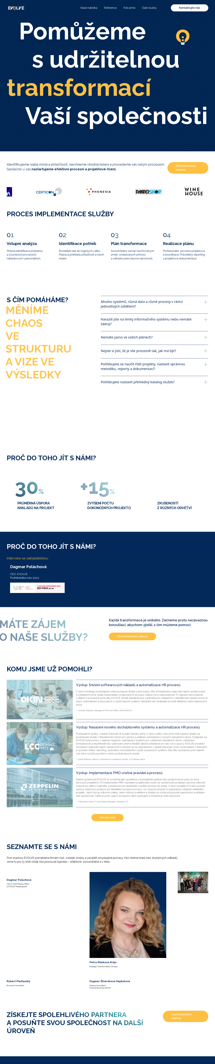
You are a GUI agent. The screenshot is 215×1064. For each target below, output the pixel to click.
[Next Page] (107, 817)
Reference (110, 7)
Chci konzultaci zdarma (186, 167)
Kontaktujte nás (189, 7)
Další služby (149, 7)
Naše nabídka (88, 7)
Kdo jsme (129, 7)
